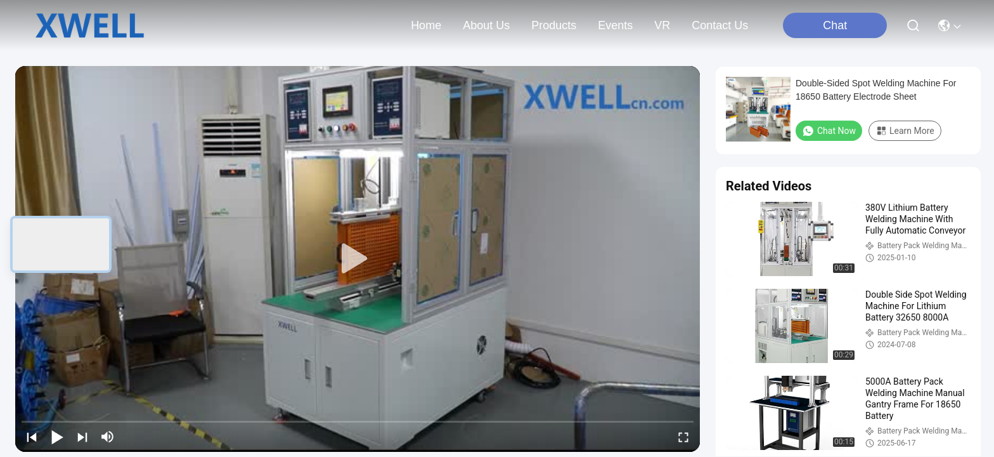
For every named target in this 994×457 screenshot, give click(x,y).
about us (486, 25)
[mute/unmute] (107, 436)
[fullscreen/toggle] (683, 436)
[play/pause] (57, 436)
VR (662, 25)
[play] (357, 259)
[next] (82, 436)
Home (426, 25)
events (615, 25)
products (553, 25)
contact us (720, 25)
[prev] (31, 436)
